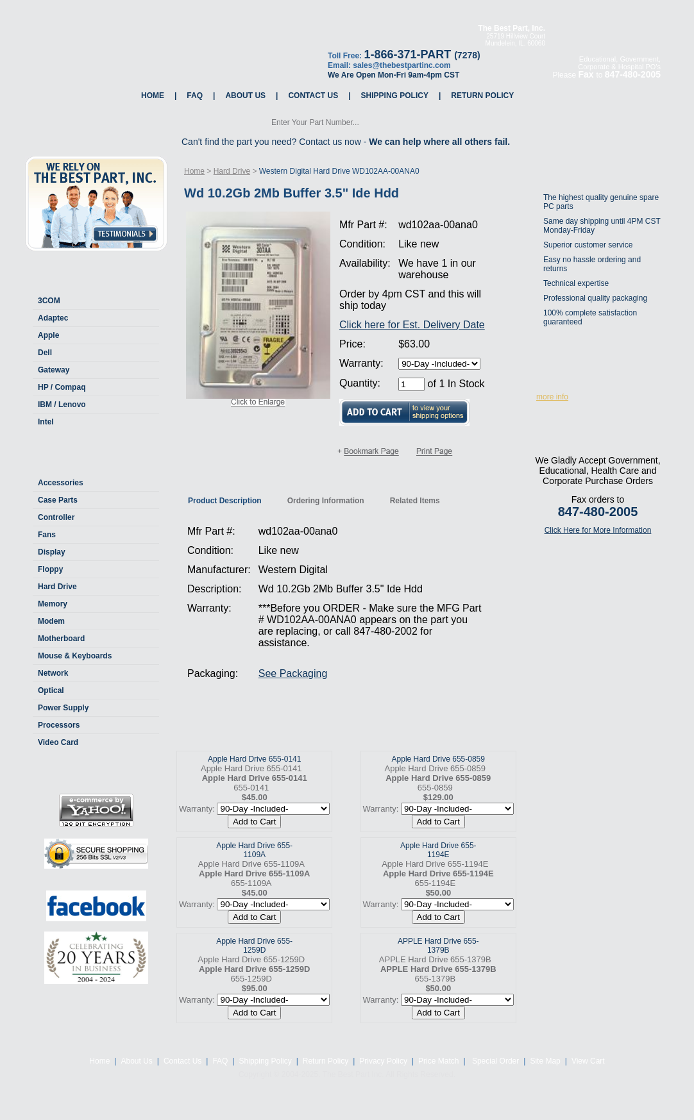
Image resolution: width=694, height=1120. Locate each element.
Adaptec (53, 317)
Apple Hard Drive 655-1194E (438, 850)
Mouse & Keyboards (75, 655)
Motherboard (61, 638)
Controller (56, 517)
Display (51, 551)
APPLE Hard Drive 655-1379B (438, 946)
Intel (46, 421)
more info (552, 396)
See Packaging (293, 673)
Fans (47, 534)
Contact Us (313, 95)
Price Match (438, 1061)
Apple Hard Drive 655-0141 (254, 759)
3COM (49, 300)
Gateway (53, 369)
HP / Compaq (61, 387)
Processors (59, 725)
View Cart (588, 1061)
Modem (51, 621)
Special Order (495, 1061)
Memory (52, 603)
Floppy (50, 569)
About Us (245, 95)
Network (53, 673)
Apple (48, 335)
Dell (45, 352)
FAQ (195, 95)
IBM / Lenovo (62, 404)
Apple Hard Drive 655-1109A (254, 850)
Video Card (58, 742)
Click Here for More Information (598, 530)
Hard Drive (57, 586)
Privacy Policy (383, 1061)
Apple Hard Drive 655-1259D (254, 946)
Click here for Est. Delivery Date (412, 324)
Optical (51, 690)
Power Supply (63, 707)
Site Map (545, 1061)
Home (152, 95)
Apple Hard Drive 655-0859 (438, 759)
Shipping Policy (394, 95)
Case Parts (58, 500)
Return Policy (482, 95)
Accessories (60, 482)
